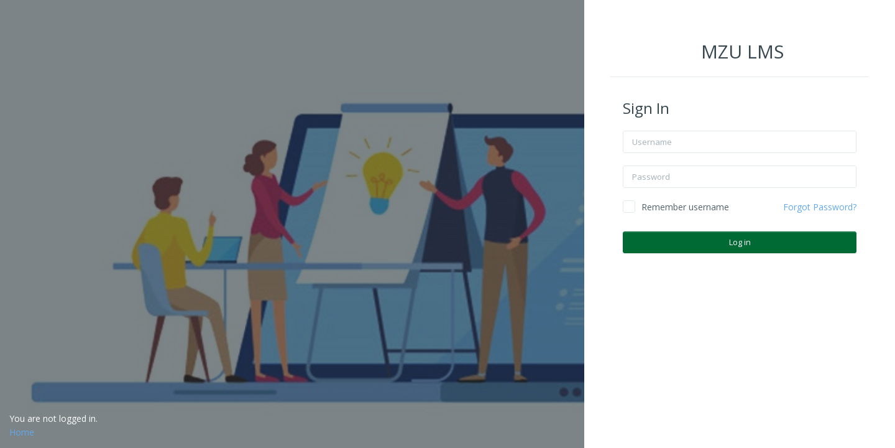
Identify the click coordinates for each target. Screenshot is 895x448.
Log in (740, 242)
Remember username (686, 207)
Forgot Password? (820, 207)
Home (21, 432)
